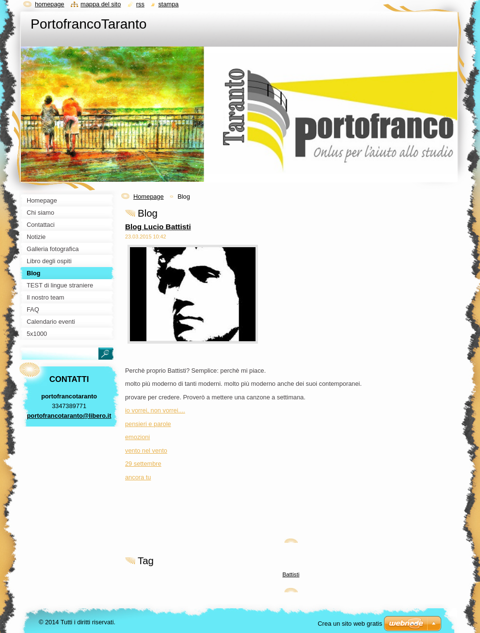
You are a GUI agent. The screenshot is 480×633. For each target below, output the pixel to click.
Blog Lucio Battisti (158, 226)
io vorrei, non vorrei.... (155, 410)
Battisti (291, 574)
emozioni (137, 437)
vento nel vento (146, 450)
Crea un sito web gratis (350, 623)
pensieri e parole (148, 423)
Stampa (168, 4)
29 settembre (143, 463)
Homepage (148, 196)
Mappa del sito (100, 4)
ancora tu (138, 477)
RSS (140, 4)
